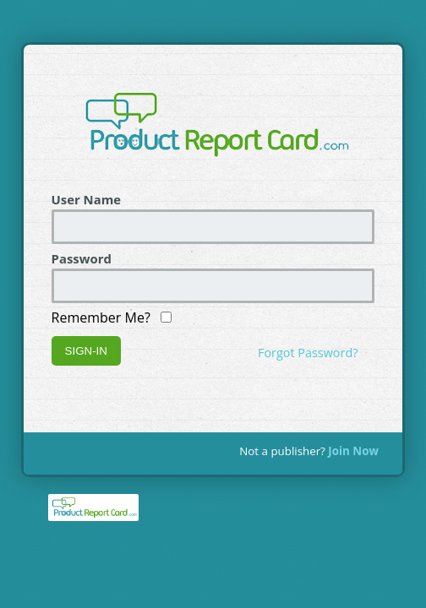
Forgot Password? (308, 353)
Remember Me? (112, 317)
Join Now (353, 451)
